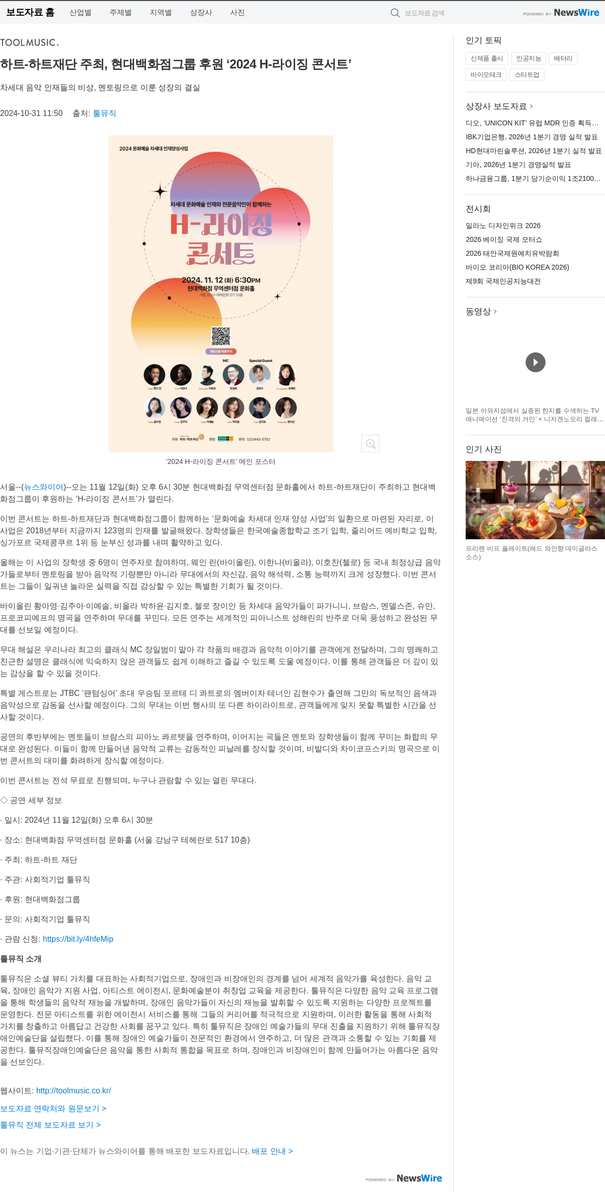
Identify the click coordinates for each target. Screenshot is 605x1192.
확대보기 (370, 444)
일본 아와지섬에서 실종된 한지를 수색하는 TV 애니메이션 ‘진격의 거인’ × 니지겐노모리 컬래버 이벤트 (535, 419)
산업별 (80, 12)
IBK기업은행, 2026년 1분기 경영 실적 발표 (532, 137)
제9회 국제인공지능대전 (503, 281)
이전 (474, 500)
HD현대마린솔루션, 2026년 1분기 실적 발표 (534, 151)
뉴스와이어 (43, 487)
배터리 (563, 58)
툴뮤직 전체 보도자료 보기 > (50, 1125)
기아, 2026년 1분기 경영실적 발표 (518, 165)
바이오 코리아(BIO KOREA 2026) (517, 267)
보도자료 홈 (30, 12)
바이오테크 (486, 74)
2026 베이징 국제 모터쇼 (504, 239)
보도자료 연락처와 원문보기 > (53, 1108)
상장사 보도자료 (496, 106)
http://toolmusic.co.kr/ (73, 1090)
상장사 (201, 12)
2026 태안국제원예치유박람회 (512, 253)
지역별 (161, 12)
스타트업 (527, 74)
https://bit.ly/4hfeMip (78, 939)
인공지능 (528, 58)
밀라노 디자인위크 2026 (503, 225)
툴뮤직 (105, 113)
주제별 (121, 12)
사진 (237, 12)
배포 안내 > (272, 1151)
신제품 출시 (487, 58)
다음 (597, 500)
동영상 (478, 311)
